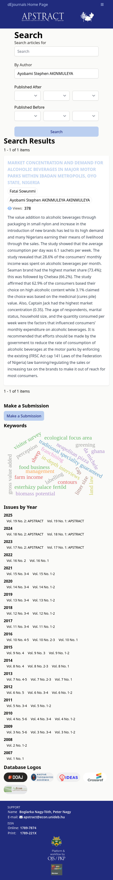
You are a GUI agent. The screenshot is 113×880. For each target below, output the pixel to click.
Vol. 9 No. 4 (15, 653)
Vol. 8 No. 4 (15, 666)
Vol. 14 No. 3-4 (18, 587)
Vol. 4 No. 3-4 (41, 719)
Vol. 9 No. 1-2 (59, 653)
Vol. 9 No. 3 (36, 653)
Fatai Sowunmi (23, 191)
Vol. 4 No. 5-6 (17, 719)
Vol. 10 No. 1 (68, 639)
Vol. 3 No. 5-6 (17, 732)
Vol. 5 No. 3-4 (17, 705)
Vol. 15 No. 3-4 (18, 574)
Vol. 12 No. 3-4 (18, 613)
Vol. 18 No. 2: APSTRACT (25, 534)
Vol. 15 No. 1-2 (44, 574)
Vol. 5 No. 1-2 (41, 705)
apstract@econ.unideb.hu (44, 817)
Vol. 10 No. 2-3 (44, 639)
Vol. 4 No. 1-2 (65, 719)
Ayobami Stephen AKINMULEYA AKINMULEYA (50, 200)
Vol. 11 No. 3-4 (18, 626)
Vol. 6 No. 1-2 (62, 692)
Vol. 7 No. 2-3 (41, 679)
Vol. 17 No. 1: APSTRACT (65, 547)
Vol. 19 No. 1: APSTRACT (65, 521)
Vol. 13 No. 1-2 (44, 600)
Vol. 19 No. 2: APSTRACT (25, 521)
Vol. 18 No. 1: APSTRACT (65, 534)
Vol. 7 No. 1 (63, 679)
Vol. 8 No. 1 (60, 666)
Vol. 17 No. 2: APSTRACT (25, 547)
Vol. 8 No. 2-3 (38, 666)
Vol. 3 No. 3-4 (41, 732)
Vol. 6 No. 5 (15, 692)
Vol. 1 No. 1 (15, 758)
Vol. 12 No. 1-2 (44, 613)
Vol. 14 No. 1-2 (44, 587)
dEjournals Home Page (28, 4)
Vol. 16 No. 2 (16, 560)
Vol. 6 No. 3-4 (38, 692)
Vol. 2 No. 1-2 (17, 745)
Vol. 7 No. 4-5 (17, 679)
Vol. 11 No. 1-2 (44, 626)
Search (56, 131)
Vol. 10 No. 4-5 (18, 639)
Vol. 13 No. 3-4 (18, 600)
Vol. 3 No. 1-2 (65, 732)
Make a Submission (24, 415)
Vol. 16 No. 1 (39, 560)
